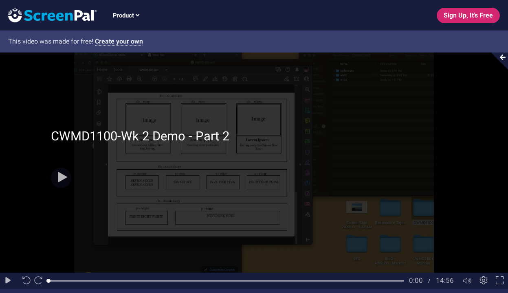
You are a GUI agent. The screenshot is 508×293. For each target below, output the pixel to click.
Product (126, 15)
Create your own (119, 41)
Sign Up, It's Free (468, 15)
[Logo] (48, 15)
